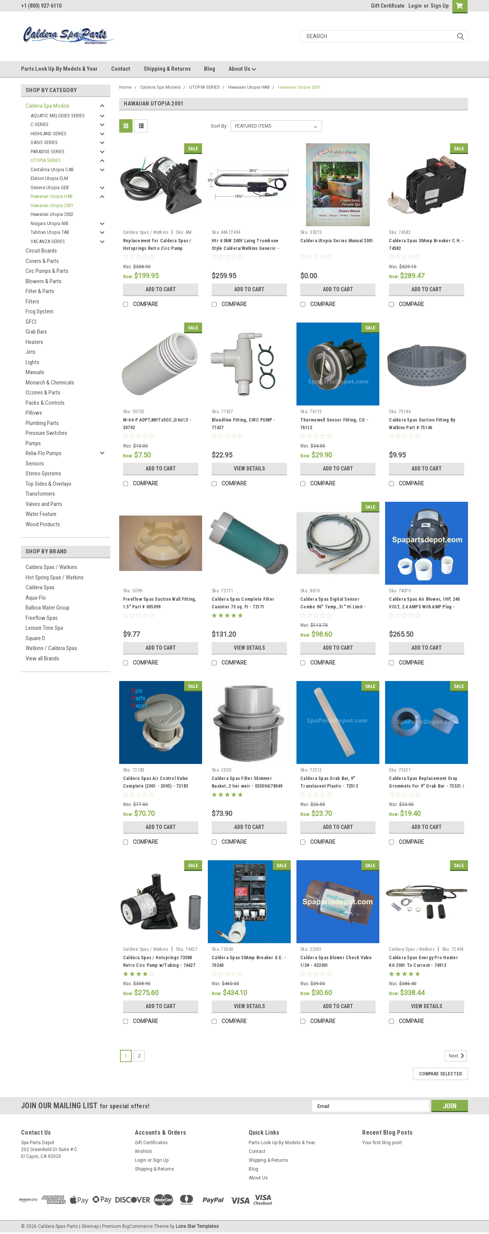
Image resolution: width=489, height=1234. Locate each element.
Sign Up (440, 6)
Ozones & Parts (43, 392)
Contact (120, 68)
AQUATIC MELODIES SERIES (58, 115)
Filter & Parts (40, 291)
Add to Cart (161, 289)
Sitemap (90, 1226)
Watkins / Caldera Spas (51, 648)
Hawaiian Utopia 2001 (52, 205)
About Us (242, 69)
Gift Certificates (151, 1142)
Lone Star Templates (197, 1226)
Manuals (35, 372)
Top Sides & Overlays (48, 483)
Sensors (35, 463)
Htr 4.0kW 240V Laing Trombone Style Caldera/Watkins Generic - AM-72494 (245, 248)
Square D (35, 638)
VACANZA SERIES (48, 241)
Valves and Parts (44, 504)
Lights (32, 362)
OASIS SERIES (44, 142)
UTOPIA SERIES (46, 160)
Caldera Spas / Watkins (51, 567)
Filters (32, 301)
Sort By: (219, 126)
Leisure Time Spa (44, 627)
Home (125, 87)
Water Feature (41, 514)
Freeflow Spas (42, 618)
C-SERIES (40, 124)
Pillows (34, 412)
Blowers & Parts (44, 281)
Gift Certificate (388, 6)
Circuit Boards (41, 250)
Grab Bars (36, 331)
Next (458, 1056)
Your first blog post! (382, 1142)
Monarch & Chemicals (50, 382)
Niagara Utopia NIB (49, 223)
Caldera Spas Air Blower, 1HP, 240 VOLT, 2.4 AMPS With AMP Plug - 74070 (424, 607)
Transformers (40, 493)
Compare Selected (440, 1074)
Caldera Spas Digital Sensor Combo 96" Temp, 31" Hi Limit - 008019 (333, 607)
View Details (249, 468)
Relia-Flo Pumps (44, 453)
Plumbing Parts (42, 423)
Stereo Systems (43, 473)
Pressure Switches (46, 433)
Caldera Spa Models (48, 105)
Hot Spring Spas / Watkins (55, 577)
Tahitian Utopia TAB (50, 232)
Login (415, 6)
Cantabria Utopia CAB (52, 169)
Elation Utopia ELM (49, 178)
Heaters (34, 342)
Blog (209, 68)
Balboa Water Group (48, 607)
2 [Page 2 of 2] (139, 1056)
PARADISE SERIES (48, 151)
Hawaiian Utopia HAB (52, 196)
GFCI (31, 321)
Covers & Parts (42, 261)
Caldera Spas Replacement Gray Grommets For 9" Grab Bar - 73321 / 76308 (426, 786)
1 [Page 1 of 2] (126, 1056)
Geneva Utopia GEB (50, 187)
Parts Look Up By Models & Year (59, 68)
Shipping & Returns (167, 68)
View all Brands (42, 658)
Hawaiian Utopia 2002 (52, 214)
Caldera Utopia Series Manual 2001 (336, 240)
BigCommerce (137, 1226)
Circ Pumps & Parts (47, 271)
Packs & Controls (45, 402)
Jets (31, 352)
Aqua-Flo (36, 597)
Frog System (39, 311)
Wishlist (143, 1151)
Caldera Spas (40, 587)
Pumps (33, 443)
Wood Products (43, 524)
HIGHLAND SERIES (48, 133)
